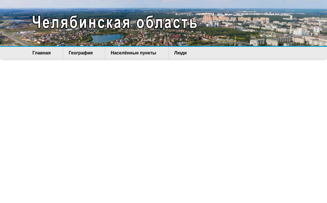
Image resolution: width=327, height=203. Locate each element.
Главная (41, 52)
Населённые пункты (118, 52)
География (73, 52)
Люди (157, 52)
